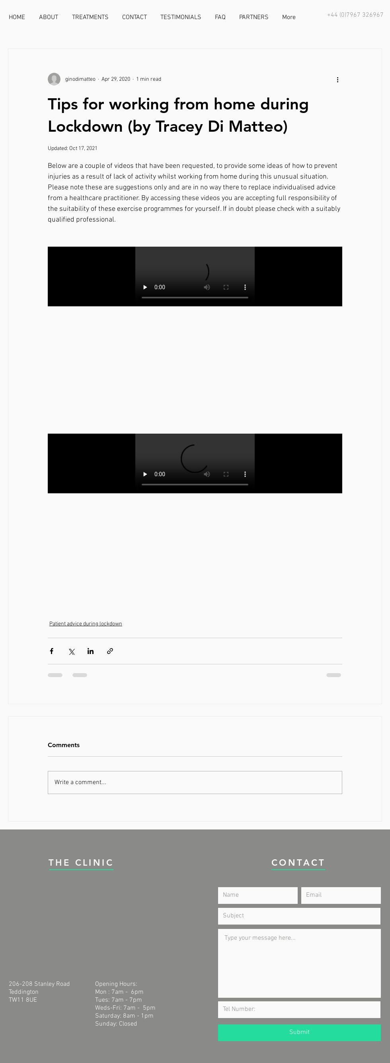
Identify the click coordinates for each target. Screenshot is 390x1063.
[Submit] (299, 1032)
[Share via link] (110, 651)
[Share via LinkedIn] (90, 651)
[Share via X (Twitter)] (71, 651)
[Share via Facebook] (51, 651)
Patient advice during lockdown (85, 624)
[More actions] (337, 79)
